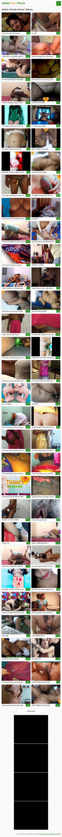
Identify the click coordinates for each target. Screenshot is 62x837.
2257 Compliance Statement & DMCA (49, 834)
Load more (31, 711)
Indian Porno (13, 3)
